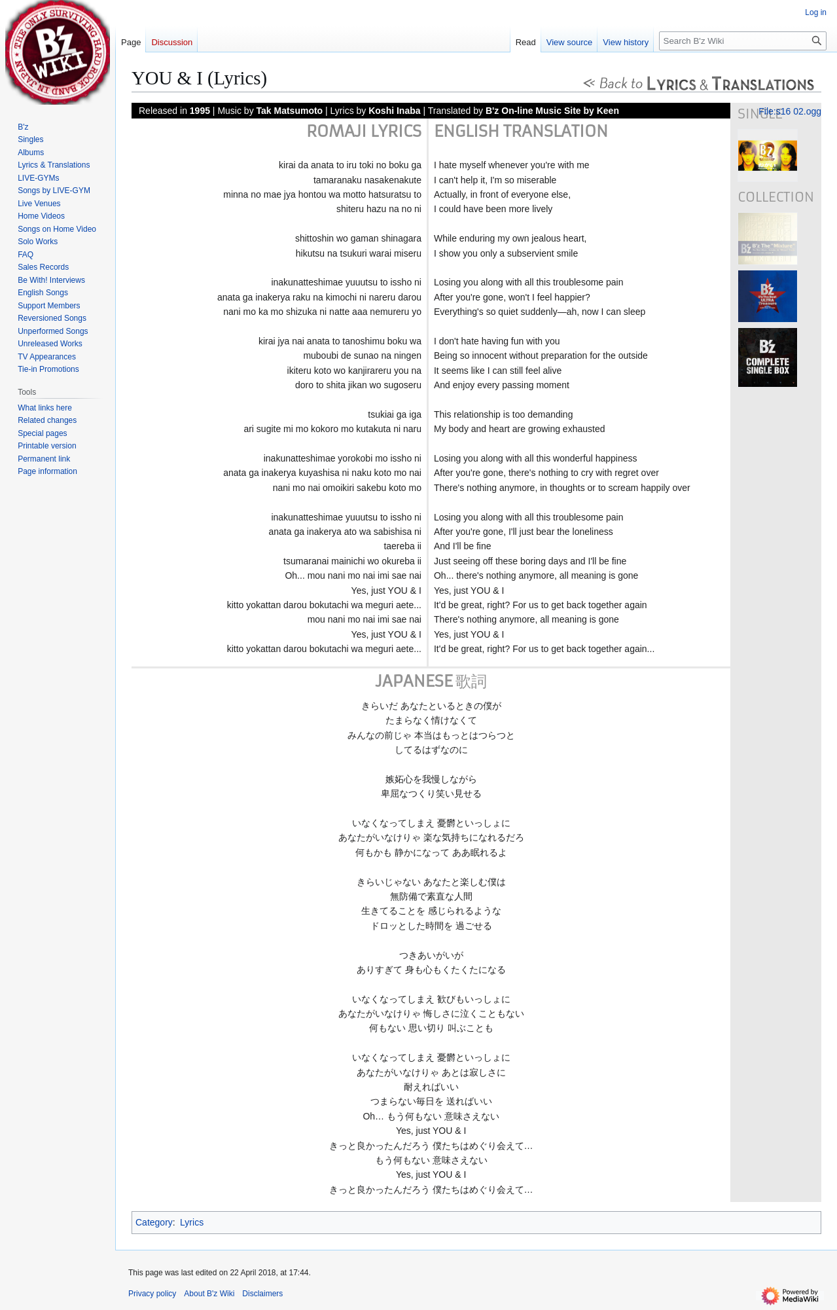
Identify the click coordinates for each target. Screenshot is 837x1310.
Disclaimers (262, 1293)
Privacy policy (152, 1293)
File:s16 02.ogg (789, 111)
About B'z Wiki (209, 1293)
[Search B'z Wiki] (743, 40)
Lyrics (192, 1222)
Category (154, 1222)
